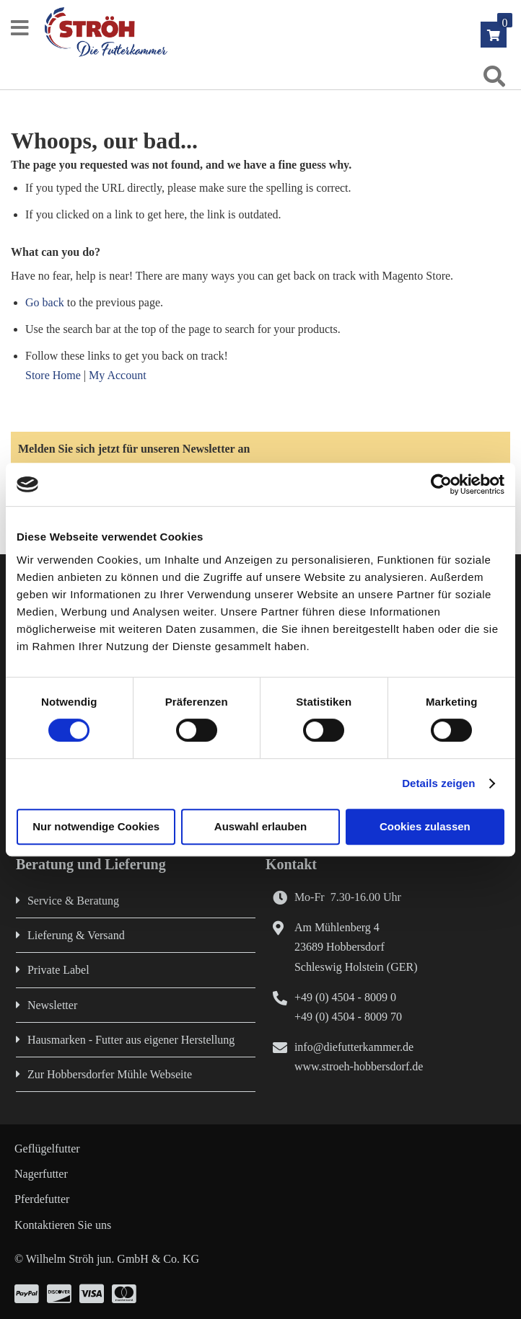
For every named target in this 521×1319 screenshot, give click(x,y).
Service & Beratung (73, 900)
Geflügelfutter (47, 1148)
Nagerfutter (41, 1174)
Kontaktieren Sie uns (62, 1225)
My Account (117, 375)
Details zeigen (438, 783)
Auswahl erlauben (260, 826)
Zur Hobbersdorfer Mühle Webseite (109, 1074)
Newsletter (52, 1005)
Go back (44, 302)
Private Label (58, 970)
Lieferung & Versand (76, 935)
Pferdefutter (41, 1199)
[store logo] (268, 32)
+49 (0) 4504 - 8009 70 (348, 1017)
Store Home (53, 375)
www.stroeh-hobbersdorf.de (358, 1066)
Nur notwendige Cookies (95, 826)
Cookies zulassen (425, 826)
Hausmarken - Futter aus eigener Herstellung (131, 1040)
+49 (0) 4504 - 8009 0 (345, 997)
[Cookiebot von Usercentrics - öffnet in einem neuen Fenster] (441, 484)
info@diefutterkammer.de (353, 1047)
